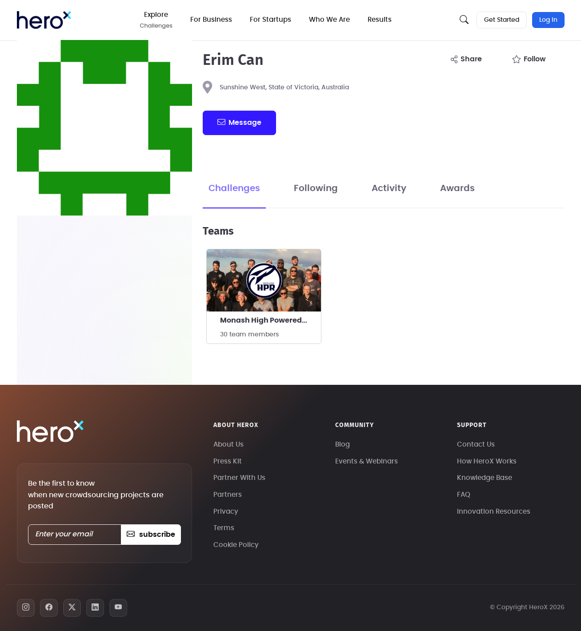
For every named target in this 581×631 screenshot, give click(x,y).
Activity (389, 188)
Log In (548, 20)
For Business (211, 19)
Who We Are (329, 19)
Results (380, 19)
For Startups (270, 19)
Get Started (501, 20)
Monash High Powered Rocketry (270, 320)
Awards (457, 188)
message (239, 122)
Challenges (234, 188)
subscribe (151, 535)
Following (316, 188)
